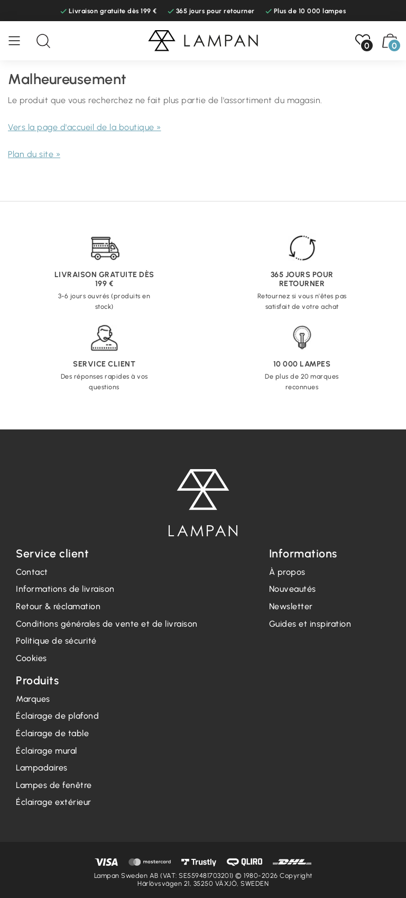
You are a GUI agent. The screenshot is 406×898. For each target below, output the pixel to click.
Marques (33, 699)
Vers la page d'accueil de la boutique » (84, 127)
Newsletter (291, 606)
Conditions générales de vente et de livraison (107, 624)
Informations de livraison (65, 589)
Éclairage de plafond (57, 716)
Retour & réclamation (58, 606)
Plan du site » (34, 154)
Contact (32, 572)
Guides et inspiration (310, 624)
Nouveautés (292, 589)
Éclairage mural (46, 751)
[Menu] (19, 40)
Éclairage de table (52, 733)
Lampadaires (42, 768)
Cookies (31, 658)
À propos (287, 572)
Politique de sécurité (56, 641)
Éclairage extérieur (53, 802)
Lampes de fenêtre (54, 785)
